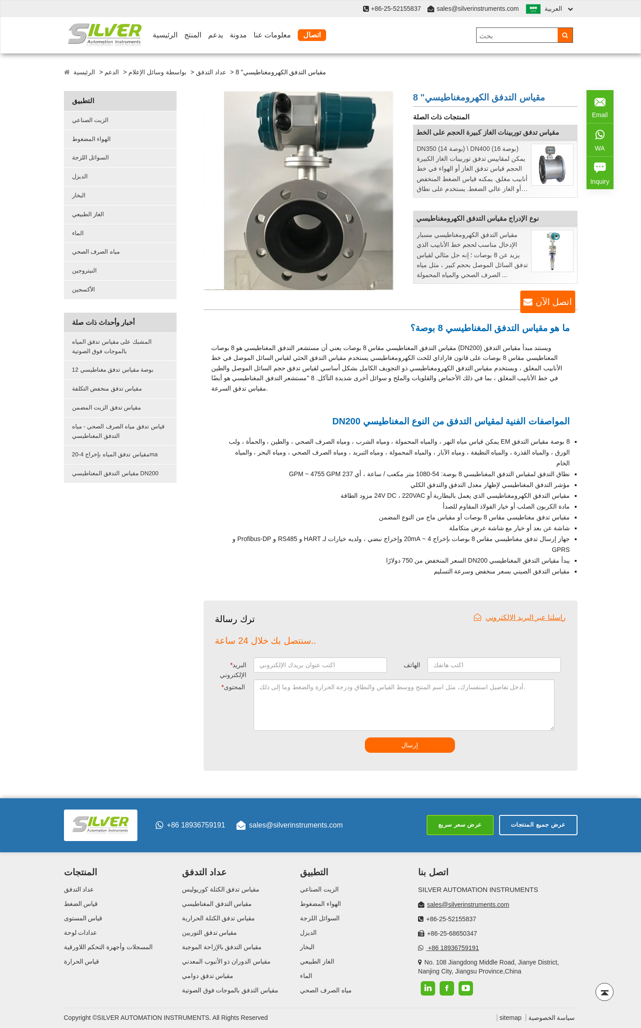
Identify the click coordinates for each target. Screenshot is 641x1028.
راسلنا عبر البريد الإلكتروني (520, 617)
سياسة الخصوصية (551, 1017)
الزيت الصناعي (90, 120)
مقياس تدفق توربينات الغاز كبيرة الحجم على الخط (487, 132)
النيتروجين (84, 270)
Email (600, 105)
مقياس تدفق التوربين (209, 932)
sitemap (511, 1017)
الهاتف (412, 665)
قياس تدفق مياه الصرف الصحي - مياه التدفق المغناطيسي (118, 431)
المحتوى (233, 687)
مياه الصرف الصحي (96, 251)
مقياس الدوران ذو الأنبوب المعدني (226, 961)
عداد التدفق (211, 72)
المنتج (192, 35)
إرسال (409, 745)
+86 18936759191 (190, 825)
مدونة (238, 35)
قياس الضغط (81, 903)
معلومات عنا (272, 35)
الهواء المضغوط (91, 139)
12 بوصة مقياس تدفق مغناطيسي (113, 369)
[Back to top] (605, 992)
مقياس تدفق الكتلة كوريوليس (221, 889)
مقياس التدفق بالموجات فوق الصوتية (230, 990)
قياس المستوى (83, 918)
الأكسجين (83, 289)
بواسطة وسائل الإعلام (157, 72)
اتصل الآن (554, 301)
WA (600, 139)
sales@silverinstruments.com (477, 8)
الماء (78, 233)
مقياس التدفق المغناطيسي (217, 903)
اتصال (312, 35)
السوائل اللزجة (90, 157)
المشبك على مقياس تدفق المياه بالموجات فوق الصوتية (112, 346)
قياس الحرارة (82, 961)
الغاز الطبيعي (88, 214)
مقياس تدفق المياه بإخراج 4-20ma (115, 454)
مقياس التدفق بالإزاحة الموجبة (222, 947)
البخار (79, 195)
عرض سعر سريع (460, 824)
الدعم (112, 72)
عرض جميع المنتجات (538, 824)
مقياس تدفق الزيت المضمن (106, 407)
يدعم (215, 35)
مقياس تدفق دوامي (208, 975)
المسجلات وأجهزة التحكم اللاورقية (108, 947)
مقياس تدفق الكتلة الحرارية (218, 918)
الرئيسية (165, 35)
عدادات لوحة (80, 932)
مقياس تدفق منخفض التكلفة (107, 388)
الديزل (80, 176)
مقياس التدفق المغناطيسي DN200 (115, 473)
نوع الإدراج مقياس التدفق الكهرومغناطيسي (477, 218)
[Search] (565, 35)
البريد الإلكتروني (233, 669)
